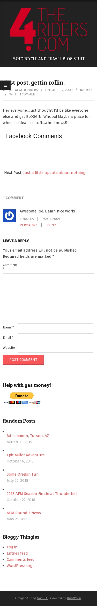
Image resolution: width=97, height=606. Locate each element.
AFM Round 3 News (24, 513)
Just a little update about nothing (54, 172)
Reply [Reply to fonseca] (51, 225)
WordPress (74, 598)
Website (9, 348)
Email (8, 338)
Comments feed (21, 559)
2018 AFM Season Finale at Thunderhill (42, 493)
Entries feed (17, 553)
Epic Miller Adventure (26, 455)
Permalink (29, 225)
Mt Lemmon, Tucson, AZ (28, 435)
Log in (12, 547)
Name (8, 327)
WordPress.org (19, 565)
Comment (10, 267)
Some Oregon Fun (23, 474)
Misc (89, 90)
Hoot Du (42, 598)
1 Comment (28, 94)
